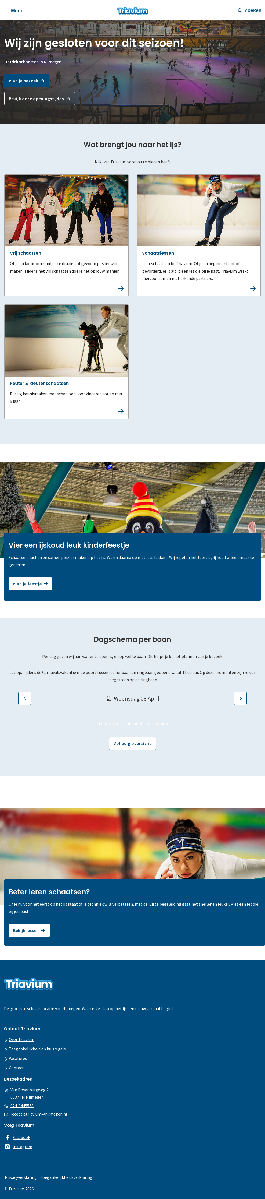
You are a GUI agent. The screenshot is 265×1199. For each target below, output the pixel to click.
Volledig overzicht (132, 743)
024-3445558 (22, 1105)
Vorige (23, 698)
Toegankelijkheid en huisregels (37, 1049)
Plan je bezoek (23, 80)
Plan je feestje (27, 583)
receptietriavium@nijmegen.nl (38, 1114)
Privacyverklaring (21, 1177)
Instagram (22, 1146)
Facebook (21, 1137)
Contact (16, 1067)
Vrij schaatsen (25, 253)
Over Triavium (21, 1039)
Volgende (239, 698)
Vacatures (18, 1058)
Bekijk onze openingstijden (36, 98)
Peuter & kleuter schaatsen (39, 383)
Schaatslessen (158, 253)
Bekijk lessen (26, 930)
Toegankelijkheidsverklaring (66, 1177)
